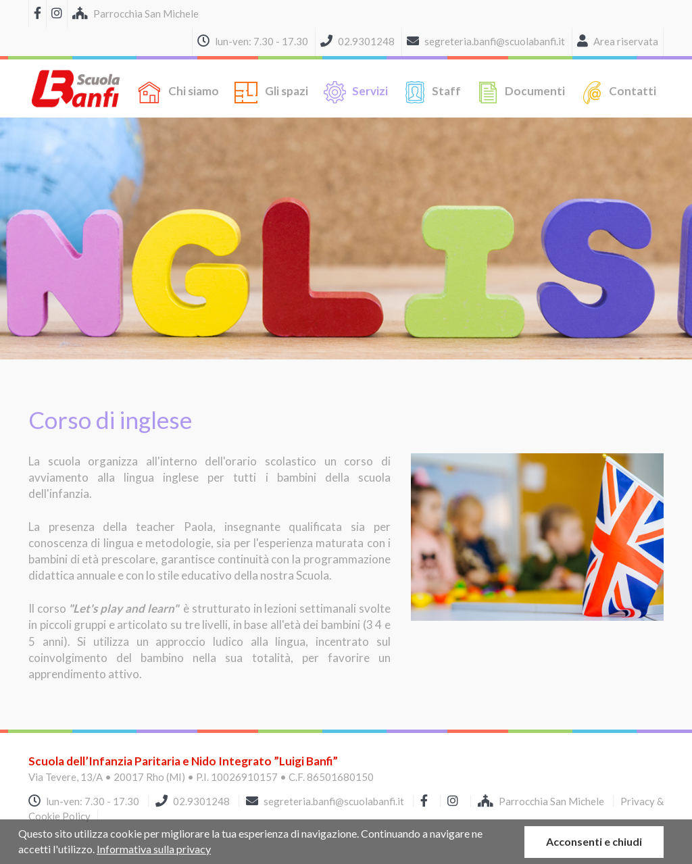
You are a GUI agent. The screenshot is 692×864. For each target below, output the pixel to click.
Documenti (519, 92)
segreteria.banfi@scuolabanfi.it (334, 801)
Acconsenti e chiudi (594, 841)
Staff (431, 92)
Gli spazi (270, 92)
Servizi (355, 92)
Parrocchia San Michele (542, 801)
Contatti (617, 92)
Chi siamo (177, 92)
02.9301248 (201, 801)
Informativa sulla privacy (154, 848)
